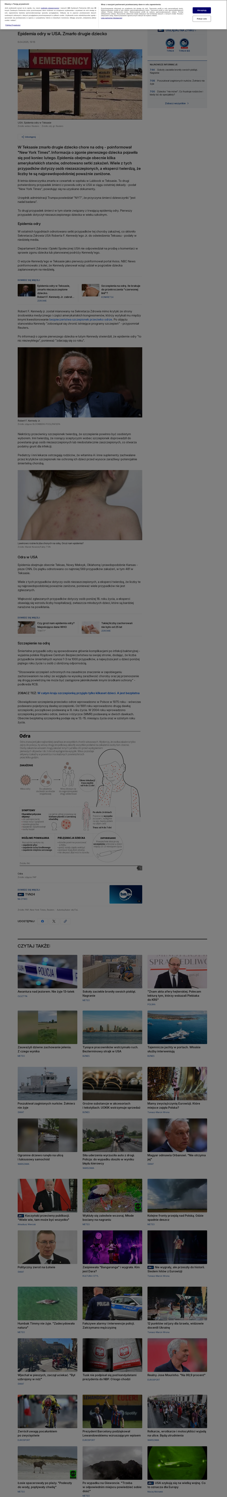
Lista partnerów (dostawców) (111, 18)
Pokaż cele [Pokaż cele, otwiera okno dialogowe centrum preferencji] (202, 19)
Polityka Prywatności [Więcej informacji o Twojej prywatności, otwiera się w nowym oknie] (12, 25)
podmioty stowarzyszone (50, 8)
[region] (113, 15)
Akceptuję (201, 10)
